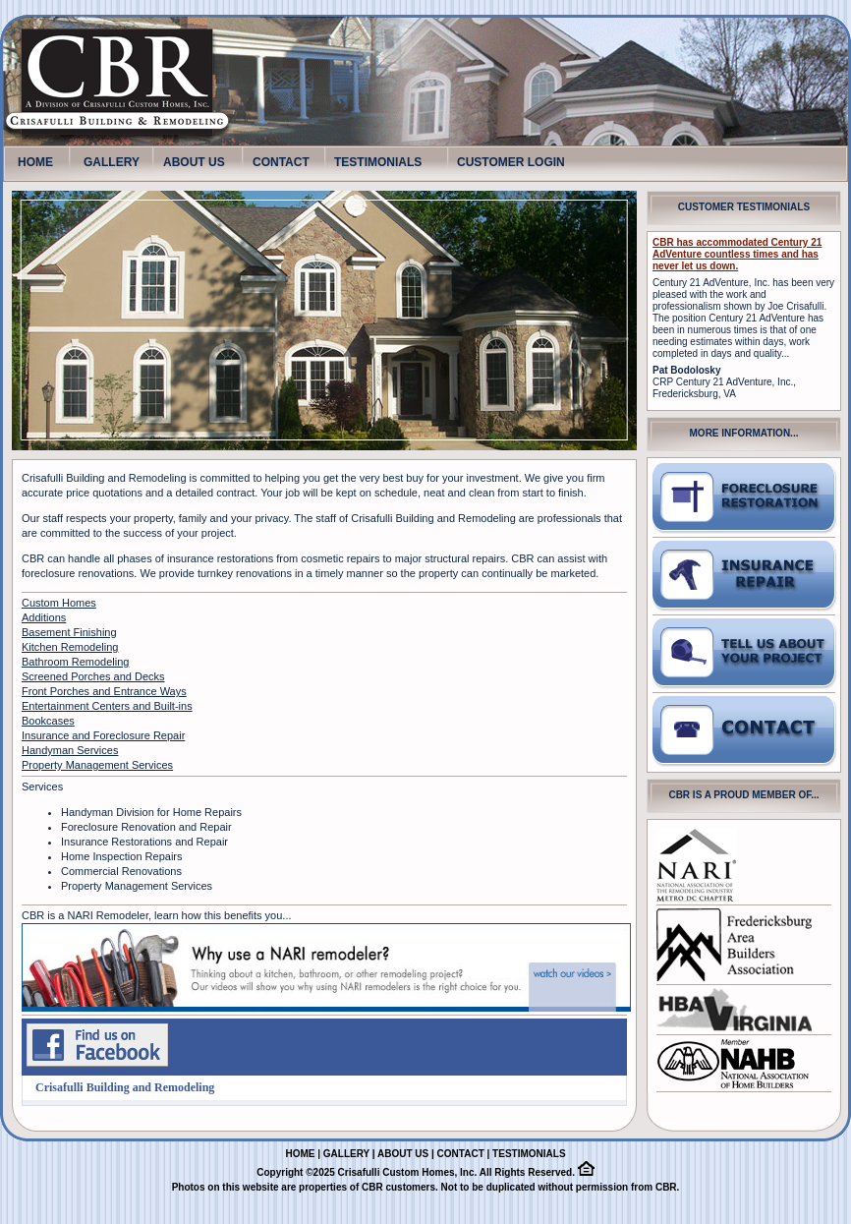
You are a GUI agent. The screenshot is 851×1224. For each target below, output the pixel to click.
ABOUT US (194, 162)
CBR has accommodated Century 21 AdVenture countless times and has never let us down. (737, 254)
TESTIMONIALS (378, 162)
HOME (35, 158)
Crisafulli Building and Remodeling (124, 1087)
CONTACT (281, 162)
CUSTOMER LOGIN (511, 162)
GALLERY (112, 162)
